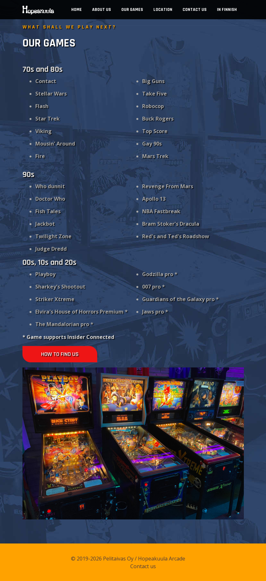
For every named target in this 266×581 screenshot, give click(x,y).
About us (101, 10)
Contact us (195, 10)
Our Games (132, 10)
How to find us (60, 354)
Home (76, 10)
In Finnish (227, 10)
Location (162, 10)
